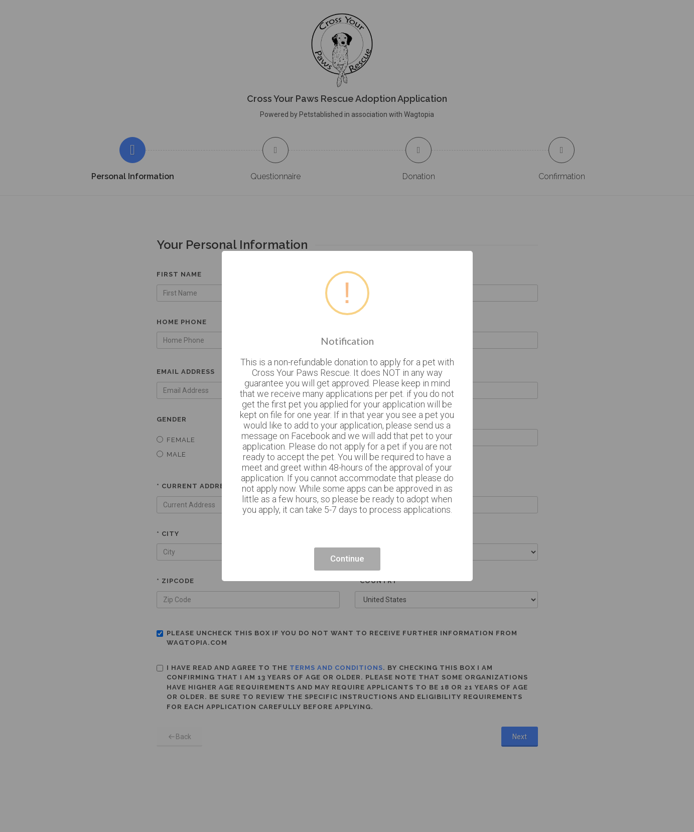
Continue (347, 558)
